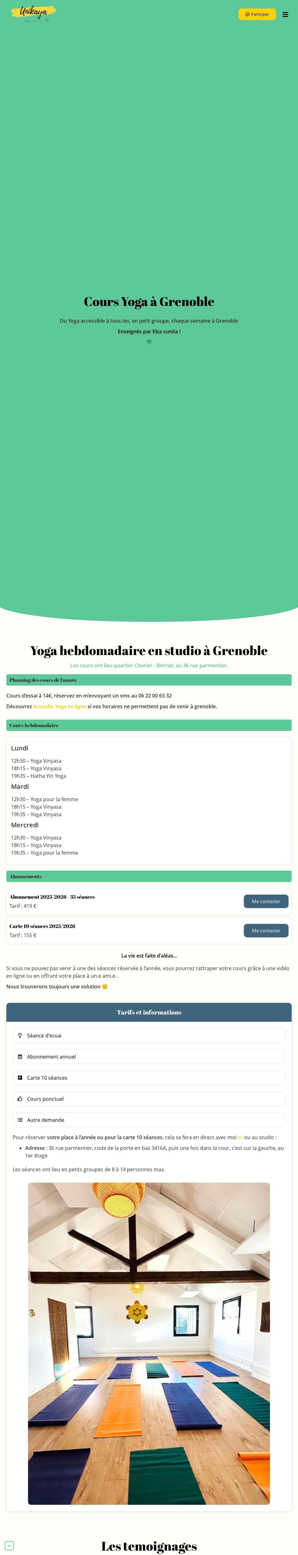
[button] (149, 1035)
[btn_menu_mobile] (285, 14)
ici (240, 1137)
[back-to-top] (9, 1545)
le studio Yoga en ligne (59, 706)
